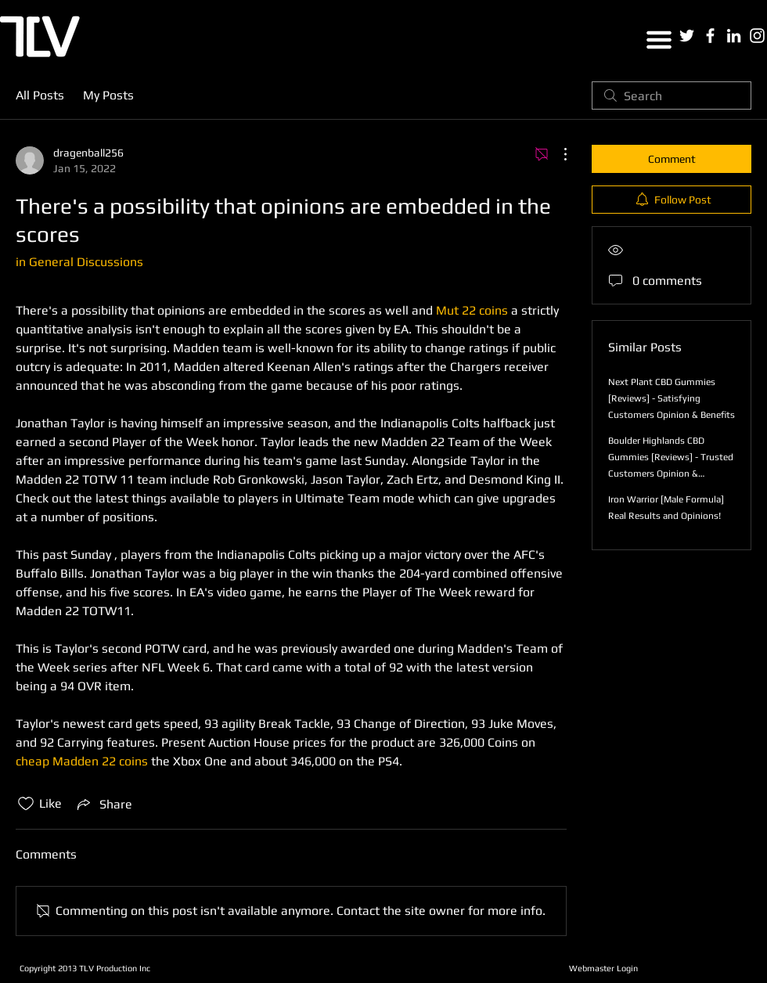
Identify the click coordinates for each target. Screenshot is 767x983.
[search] (671, 95)
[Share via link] (103, 803)
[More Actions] (557, 154)
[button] (659, 40)
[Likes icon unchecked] (26, 803)
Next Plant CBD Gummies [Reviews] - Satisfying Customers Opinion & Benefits (671, 398)
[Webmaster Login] (603, 968)
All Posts (40, 95)
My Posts (108, 95)
